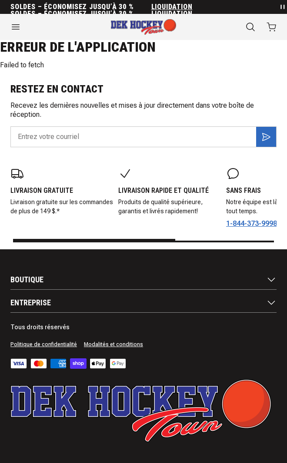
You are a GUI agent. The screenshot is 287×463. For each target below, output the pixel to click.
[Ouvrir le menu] (47, 27)
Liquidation (172, 6)
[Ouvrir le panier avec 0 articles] (271, 27)
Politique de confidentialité (43, 344)
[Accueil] (143, 27)
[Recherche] (250, 27)
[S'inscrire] (266, 137)
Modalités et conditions (113, 344)
